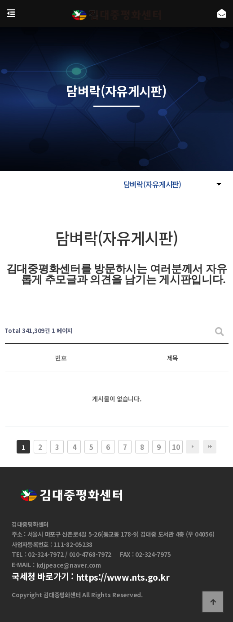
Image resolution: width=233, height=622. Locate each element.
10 (176, 447)
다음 (192, 446)
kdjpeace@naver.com (68, 565)
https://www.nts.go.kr (123, 577)
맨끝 (209, 446)
